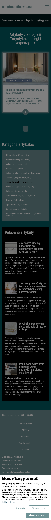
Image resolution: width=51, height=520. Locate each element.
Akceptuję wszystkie (37, 515)
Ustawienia (20, 508)
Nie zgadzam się (39, 508)
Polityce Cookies (9, 502)
